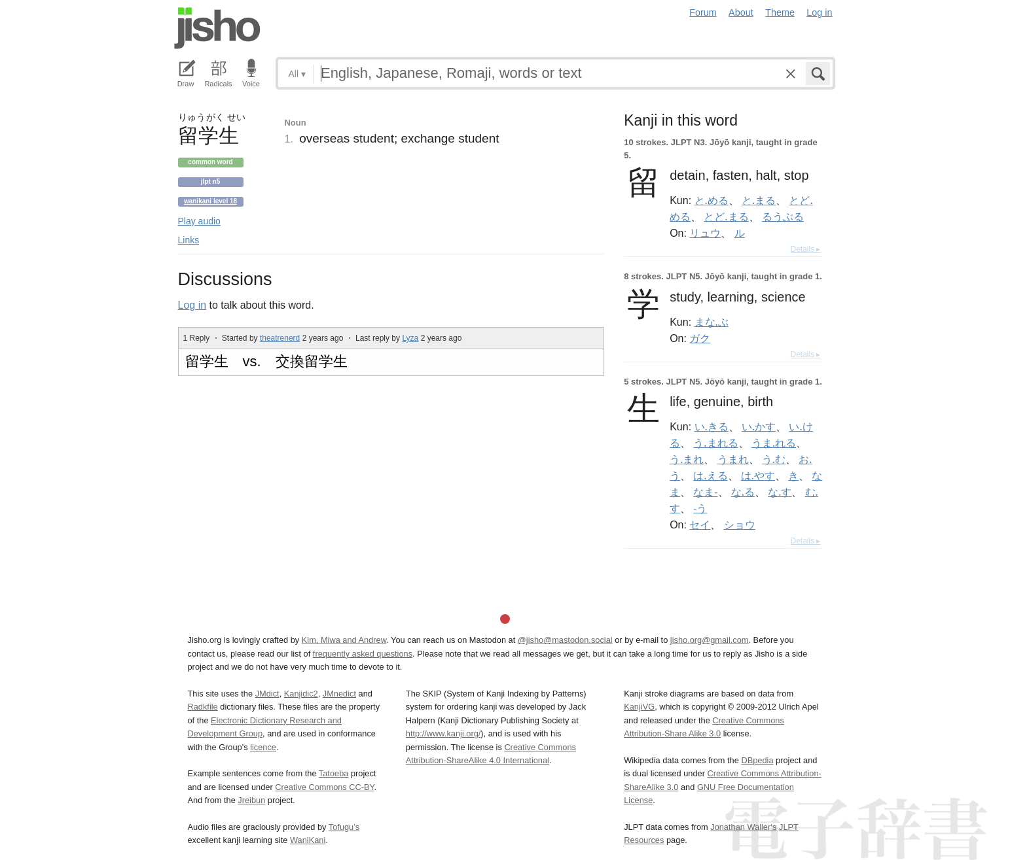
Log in (819, 12)
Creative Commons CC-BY (324, 787)
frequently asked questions (362, 654)
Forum (703, 12)
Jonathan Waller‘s (743, 827)
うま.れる (773, 443)
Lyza (410, 338)
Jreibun (251, 800)
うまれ (733, 459)
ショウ (739, 524)
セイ (699, 524)
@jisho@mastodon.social (565, 640)
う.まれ (687, 459)
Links (189, 240)
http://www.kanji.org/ (443, 733)
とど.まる (726, 216)
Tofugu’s (344, 827)
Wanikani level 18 (210, 201)
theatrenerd (280, 338)
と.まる (759, 200)
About (741, 12)
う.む (773, 459)
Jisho (217, 28)
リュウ (705, 233)
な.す (779, 492)
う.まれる (715, 443)
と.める (711, 200)
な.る (743, 492)
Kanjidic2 (301, 693)
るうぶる (783, 216)
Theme (780, 12)
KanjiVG (639, 707)
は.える (710, 475)
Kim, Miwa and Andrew (344, 640)
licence (263, 747)
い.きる (711, 426)
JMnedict (339, 693)
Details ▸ (805, 249)
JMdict (267, 693)
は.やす (758, 475)
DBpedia (757, 760)
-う (700, 508)
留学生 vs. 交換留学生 (266, 361)
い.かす (759, 426)
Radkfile (203, 707)
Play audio (199, 221)
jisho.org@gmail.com (709, 640)
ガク (699, 338)
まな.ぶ (711, 322)
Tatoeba (334, 773)
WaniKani (307, 840)
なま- (705, 492)
